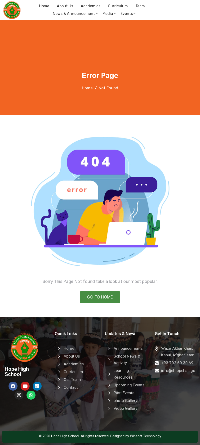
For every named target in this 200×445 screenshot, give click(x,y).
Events (128, 13)
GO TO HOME (100, 301)
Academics (90, 6)
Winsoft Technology (145, 436)
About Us (65, 6)
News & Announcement (75, 13)
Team (140, 6)
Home (44, 6)
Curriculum (118, 6)
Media (109, 13)
